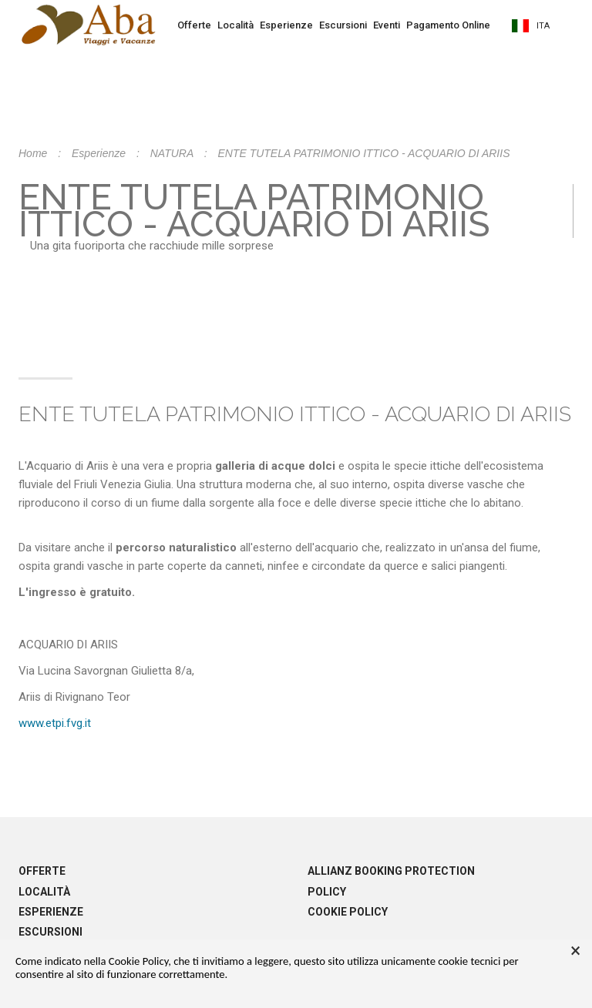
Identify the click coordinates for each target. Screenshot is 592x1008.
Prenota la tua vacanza (296, 72)
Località (235, 25)
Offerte (194, 25)
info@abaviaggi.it (395, 239)
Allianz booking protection (391, 871)
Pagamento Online (448, 25)
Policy (327, 892)
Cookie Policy (138, 961)
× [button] (575, 951)
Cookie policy (348, 912)
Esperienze (286, 25)
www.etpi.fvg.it (54, 723)
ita (531, 25)
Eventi (386, 25)
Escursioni (343, 25)
